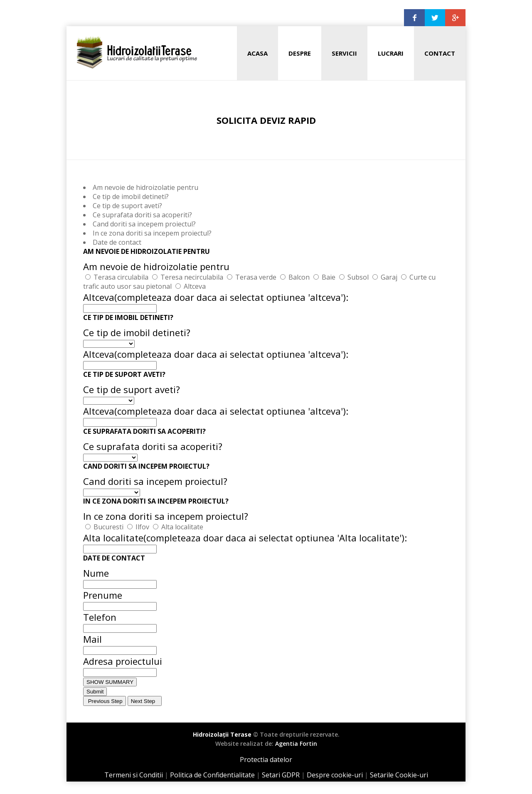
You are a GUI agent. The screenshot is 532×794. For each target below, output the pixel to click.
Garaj (389, 277)
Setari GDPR (281, 774)
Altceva (195, 286)
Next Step (144, 701)
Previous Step (104, 701)
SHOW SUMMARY (109, 682)
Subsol (358, 277)
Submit (94, 691)
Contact (439, 53)
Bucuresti (108, 526)
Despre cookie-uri (335, 774)
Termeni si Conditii (133, 774)
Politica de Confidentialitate (212, 774)
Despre (299, 53)
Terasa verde (255, 277)
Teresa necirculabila (191, 277)
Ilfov (142, 526)
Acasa (257, 53)
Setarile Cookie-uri (399, 774)
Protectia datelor (266, 759)
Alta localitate (182, 526)
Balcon (299, 277)
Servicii (344, 53)
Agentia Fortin (296, 743)
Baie (328, 277)
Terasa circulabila (121, 277)
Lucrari (391, 53)
